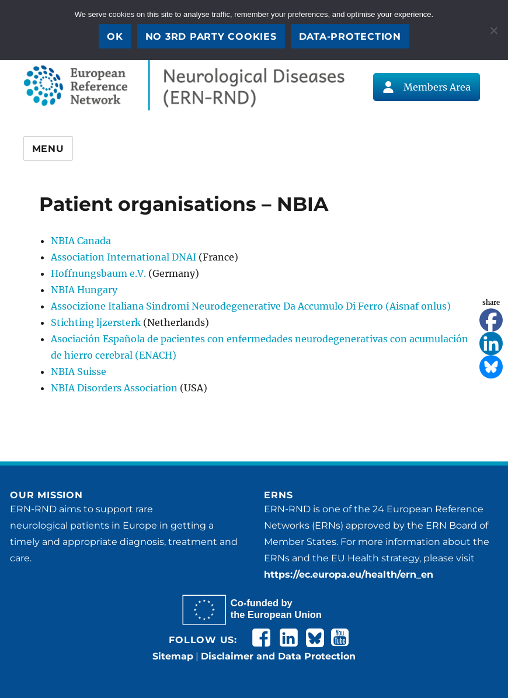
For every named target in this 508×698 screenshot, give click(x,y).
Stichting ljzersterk (96, 322)
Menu (48, 148)
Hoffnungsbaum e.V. (98, 273)
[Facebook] (491, 320)
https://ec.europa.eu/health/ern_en (348, 574)
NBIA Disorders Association (114, 388)
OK (115, 36)
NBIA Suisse (78, 371)
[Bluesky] (491, 366)
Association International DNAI (123, 257)
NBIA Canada (81, 240)
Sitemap (172, 656)
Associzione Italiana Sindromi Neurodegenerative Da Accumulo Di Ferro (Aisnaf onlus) (251, 306)
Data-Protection (350, 36)
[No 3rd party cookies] (493, 30)
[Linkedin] (491, 343)
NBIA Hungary (84, 290)
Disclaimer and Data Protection (278, 656)
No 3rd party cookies (211, 36)
